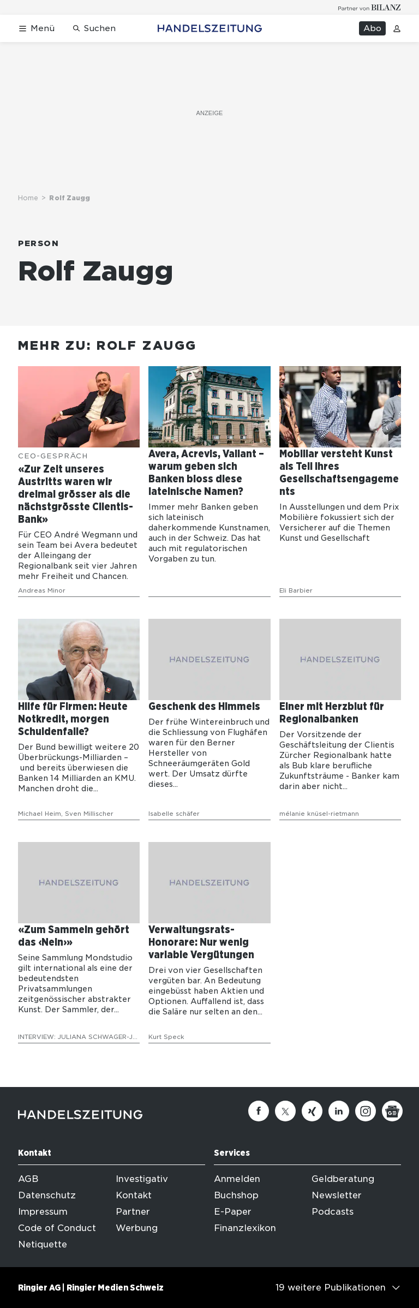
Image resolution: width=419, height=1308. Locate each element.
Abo (372, 28)
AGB (28, 1179)
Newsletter (337, 1195)
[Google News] (392, 1111)
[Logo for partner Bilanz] (369, 7)
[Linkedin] (338, 1111)
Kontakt (134, 1195)
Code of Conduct (57, 1228)
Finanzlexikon (245, 1228)
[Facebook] (258, 1111)
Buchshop (236, 1195)
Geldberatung (343, 1179)
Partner (133, 1212)
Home (28, 198)
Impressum (43, 1212)
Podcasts (333, 1212)
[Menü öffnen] (36, 28)
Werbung (137, 1228)
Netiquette (42, 1244)
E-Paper (233, 1212)
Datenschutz (47, 1195)
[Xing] (312, 1111)
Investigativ (142, 1179)
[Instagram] (365, 1111)
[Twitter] (285, 1111)
